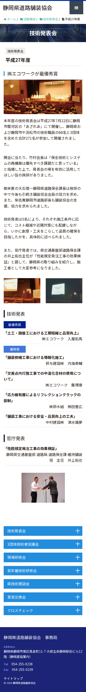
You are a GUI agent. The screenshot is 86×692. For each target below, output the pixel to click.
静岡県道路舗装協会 (27, 7)
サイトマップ (13, 678)
